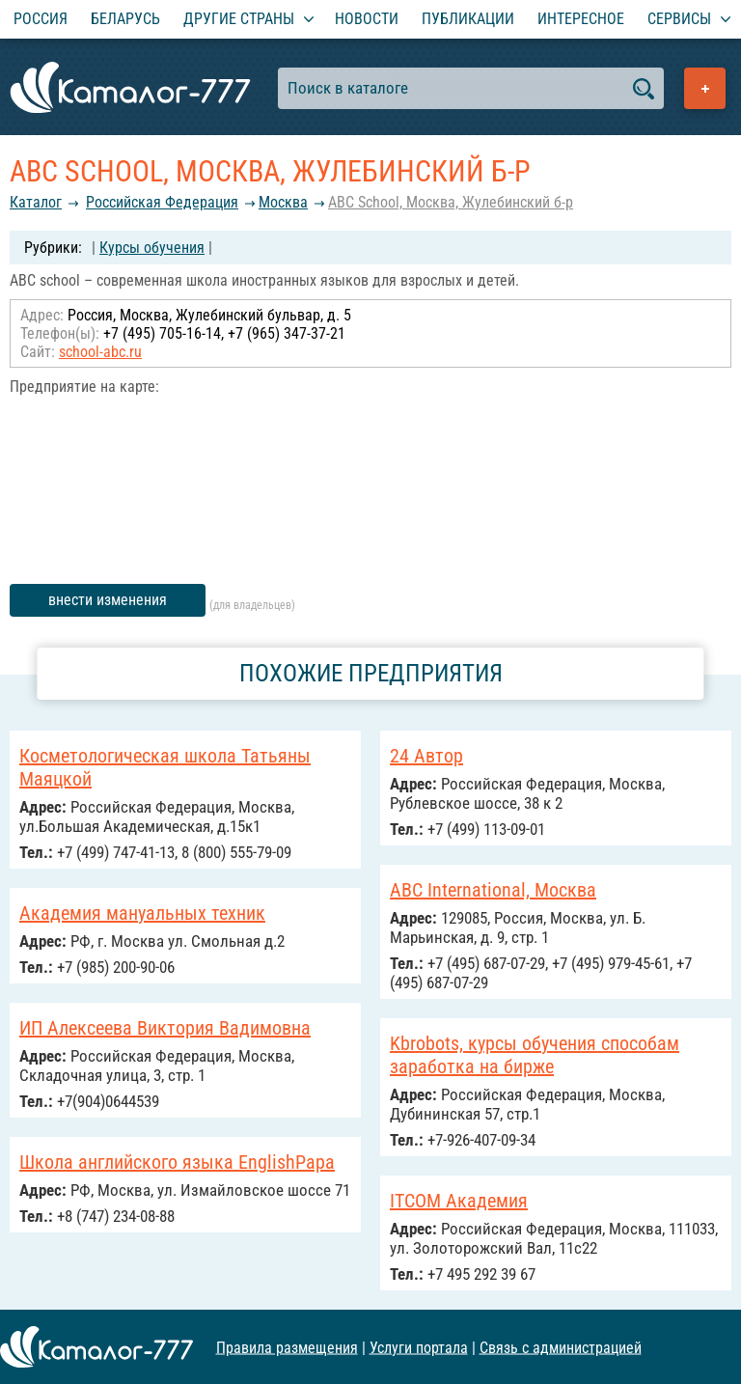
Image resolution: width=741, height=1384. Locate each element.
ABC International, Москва (493, 889)
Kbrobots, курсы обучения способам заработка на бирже (534, 1055)
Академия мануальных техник (142, 913)
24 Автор (426, 755)
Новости (366, 19)
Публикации (468, 19)
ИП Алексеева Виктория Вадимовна (165, 1027)
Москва (283, 202)
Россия (41, 19)
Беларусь (125, 19)
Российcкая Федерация (162, 202)
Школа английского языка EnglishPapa (177, 1162)
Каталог (36, 202)
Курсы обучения (152, 247)
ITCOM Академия (459, 1200)
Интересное (580, 19)
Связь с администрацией (561, 1347)
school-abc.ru (100, 352)
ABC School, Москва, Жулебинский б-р (450, 202)
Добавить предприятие (705, 88)
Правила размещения (287, 1347)
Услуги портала (419, 1347)
